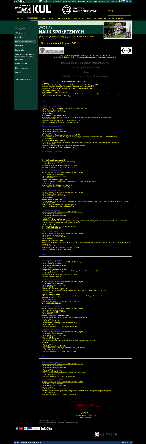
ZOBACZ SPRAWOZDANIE (52, 122)
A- (14, 1)
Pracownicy (20, 50)
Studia (50, 18)
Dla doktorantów (22, 68)
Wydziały (33, 18)
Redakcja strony (127, 442)
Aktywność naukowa (57, 37)
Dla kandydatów (63, 18)
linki (108, 1)
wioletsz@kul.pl (85, 417)
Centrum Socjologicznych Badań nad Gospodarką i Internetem (25, 56)
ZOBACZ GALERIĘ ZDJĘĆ (51, 228)
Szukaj (110, 11)
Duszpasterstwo (106, 18)
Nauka (42, 18)
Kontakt (18, 72)
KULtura (120, 18)
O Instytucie (20, 29)
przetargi (102, 1)
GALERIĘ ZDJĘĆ (73, 122)
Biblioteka (91, 18)
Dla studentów (21, 64)
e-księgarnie (57, 1)
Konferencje (68, 37)
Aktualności (20, 33)
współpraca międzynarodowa (87, 1)
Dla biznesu (47, 1)
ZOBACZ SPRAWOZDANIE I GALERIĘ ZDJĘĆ (58, 96)
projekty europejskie (69, 1)
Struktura (81, 36)
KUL (40, 36)
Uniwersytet (20, 18)
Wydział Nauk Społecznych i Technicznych (64, 36)
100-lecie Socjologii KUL (25, 80)
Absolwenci (79, 18)
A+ (19, 1)
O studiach (19, 37)
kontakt (118, 1)
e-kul (112, 1)
